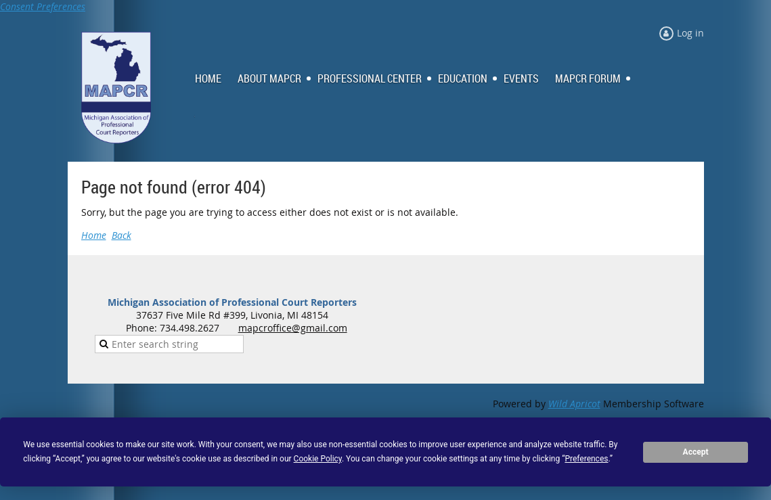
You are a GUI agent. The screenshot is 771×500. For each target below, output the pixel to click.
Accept (696, 452)
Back (121, 235)
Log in (690, 32)
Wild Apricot (574, 403)
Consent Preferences (42, 6)
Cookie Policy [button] (318, 458)
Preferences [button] (586, 458)
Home (93, 235)
